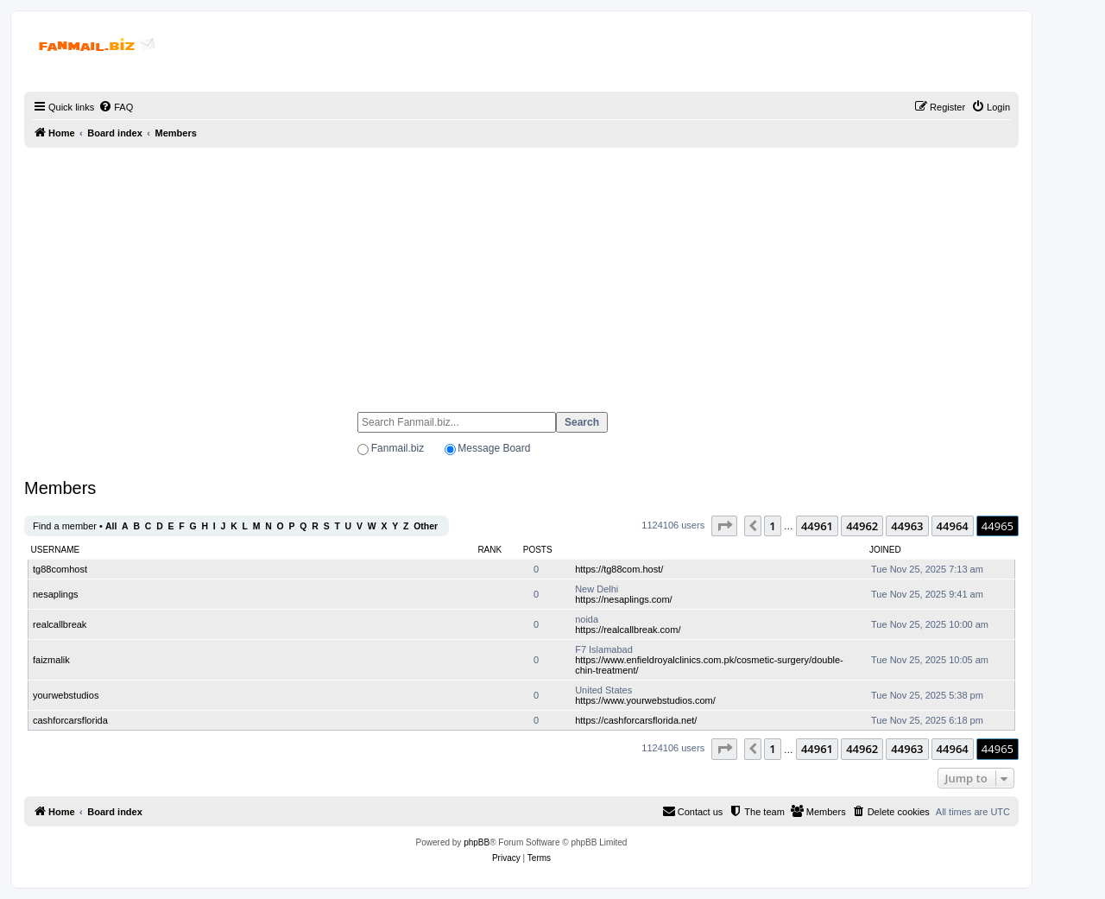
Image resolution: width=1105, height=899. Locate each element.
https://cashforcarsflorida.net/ (636, 720)
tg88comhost (60, 569)
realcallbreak (59, 624)
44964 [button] (953, 526)
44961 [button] (817, 526)
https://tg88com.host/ (619, 569)
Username (55, 549)
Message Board (494, 448)
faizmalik (51, 660)
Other (426, 526)
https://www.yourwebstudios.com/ (645, 700)
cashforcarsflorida (70, 720)
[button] (724, 526)
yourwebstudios (65, 695)
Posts (537, 549)
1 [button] (772, 526)
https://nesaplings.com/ (623, 599)
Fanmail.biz (397, 448)
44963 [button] (907, 526)
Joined (885, 549)
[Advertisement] (521, 272)
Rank (489, 549)
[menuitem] (115, 107)
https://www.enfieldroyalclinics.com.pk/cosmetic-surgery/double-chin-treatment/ (709, 665)
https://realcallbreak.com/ (627, 629)
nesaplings (56, 594)
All (111, 526)
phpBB (476, 842)
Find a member (65, 526)
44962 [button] (862, 526)
